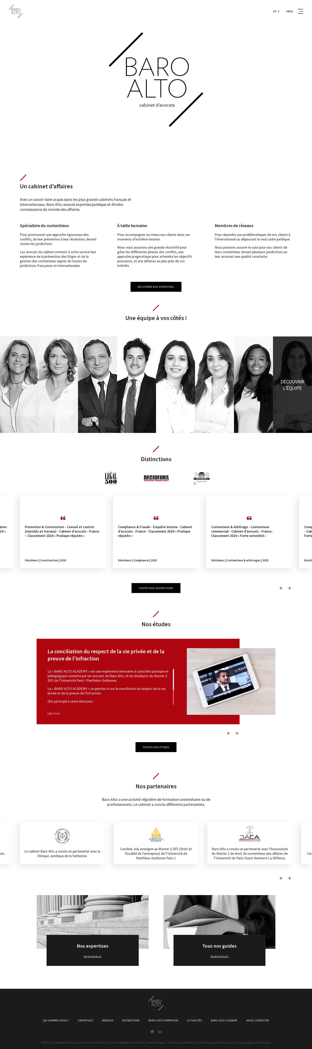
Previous (281, 588)
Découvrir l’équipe (292, 384)
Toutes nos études (156, 747)
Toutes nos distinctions (156, 588)
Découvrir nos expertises (156, 287)
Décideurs (31, 560)
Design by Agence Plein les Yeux (253, 1042)
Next (289, 588)
